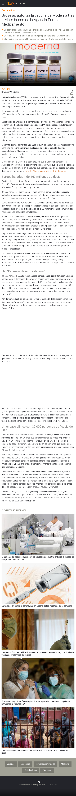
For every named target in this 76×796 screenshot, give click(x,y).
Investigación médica (45, 764)
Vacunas (11, 764)
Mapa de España (47, 35)
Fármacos (47, 770)
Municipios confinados (15, 39)
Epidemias (25, 764)
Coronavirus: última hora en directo (21, 35)
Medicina (65, 764)
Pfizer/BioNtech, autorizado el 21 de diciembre (45, 171)
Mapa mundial (63, 35)
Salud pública (31, 770)
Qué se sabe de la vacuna (61, 39)
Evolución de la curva (37, 39)
